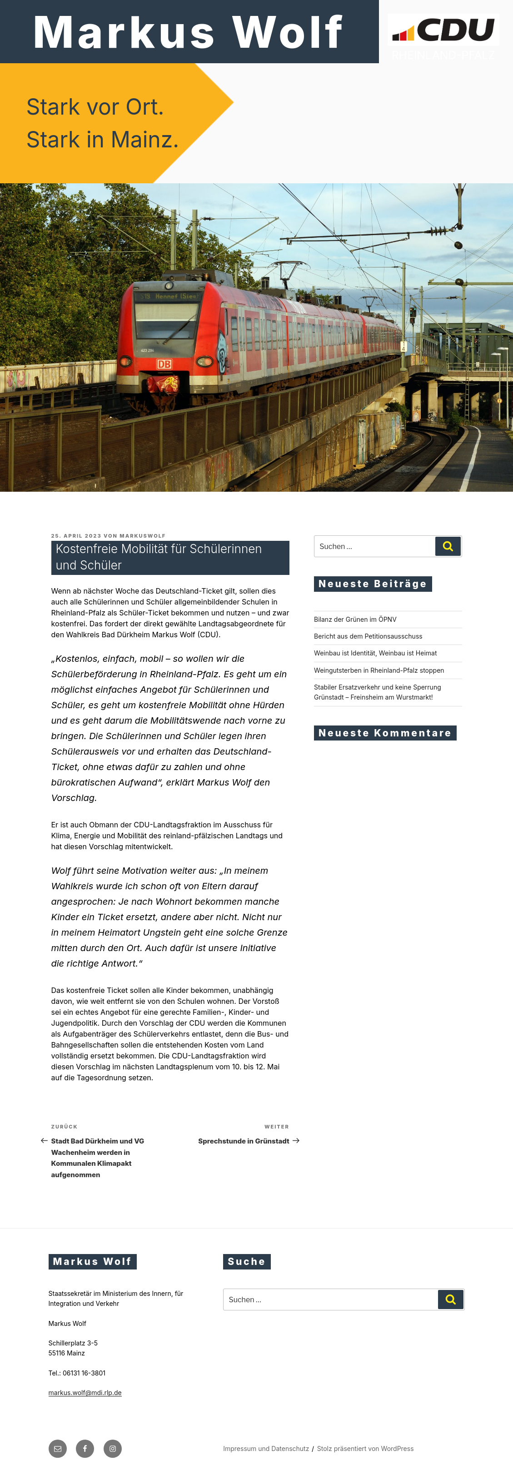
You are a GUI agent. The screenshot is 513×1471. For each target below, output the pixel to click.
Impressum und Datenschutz (266, 1448)
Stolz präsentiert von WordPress (365, 1448)
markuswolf (143, 536)
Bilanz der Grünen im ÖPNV (355, 619)
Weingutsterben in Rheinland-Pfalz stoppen (379, 670)
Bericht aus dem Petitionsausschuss (368, 636)
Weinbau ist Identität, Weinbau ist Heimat (375, 653)
